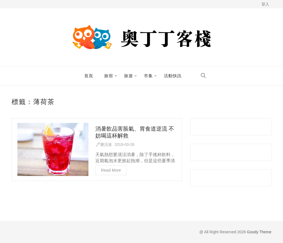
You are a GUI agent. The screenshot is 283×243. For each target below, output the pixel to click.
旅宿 (108, 76)
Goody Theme (258, 232)
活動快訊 (173, 76)
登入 (265, 4)
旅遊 (128, 76)
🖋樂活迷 (103, 144)
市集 (148, 76)
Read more (111, 170)
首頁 (88, 76)
